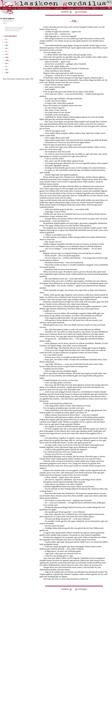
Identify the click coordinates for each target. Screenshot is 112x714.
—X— (6, 66)
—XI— (6, 69)
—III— (6, 45)
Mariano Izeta (8, 21)
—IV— (6, 48)
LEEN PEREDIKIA (10, 36)
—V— (6, 51)
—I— (6, 39)
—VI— (6, 54)
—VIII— (7, 60)
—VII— (6, 57)
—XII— (6, 72)
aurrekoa (66, 12)
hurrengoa (81, 12)
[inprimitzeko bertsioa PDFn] (13, 29)
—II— (6, 42)
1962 (5, 23)
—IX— (6, 63)
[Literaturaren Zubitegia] (12, 30)
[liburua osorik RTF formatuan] (14, 27)
